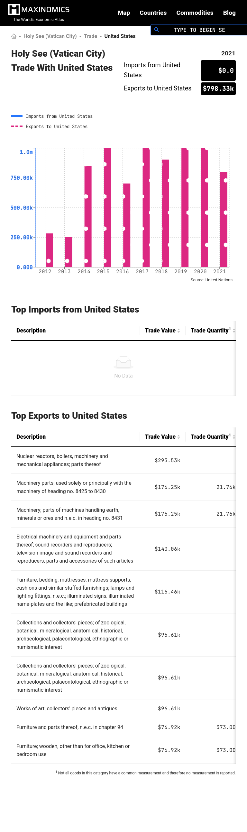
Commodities (194, 12)
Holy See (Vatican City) (50, 36)
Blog (229, 12)
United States (120, 36)
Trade (90, 36)
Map (124, 12)
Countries (153, 12)
